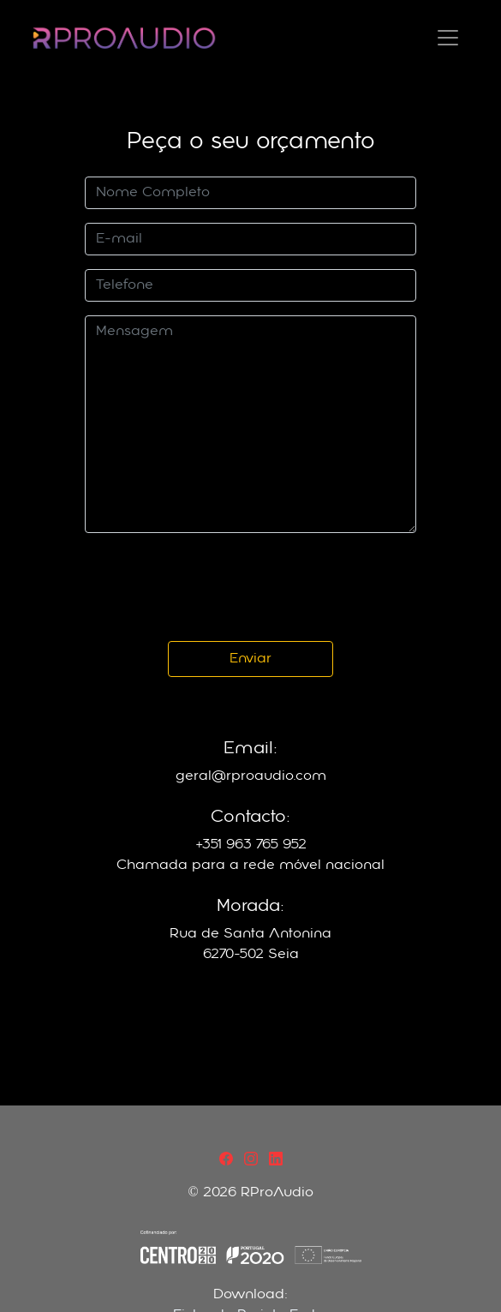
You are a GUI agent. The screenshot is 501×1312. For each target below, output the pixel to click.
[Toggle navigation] (448, 38)
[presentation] (215, 587)
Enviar (250, 658)
